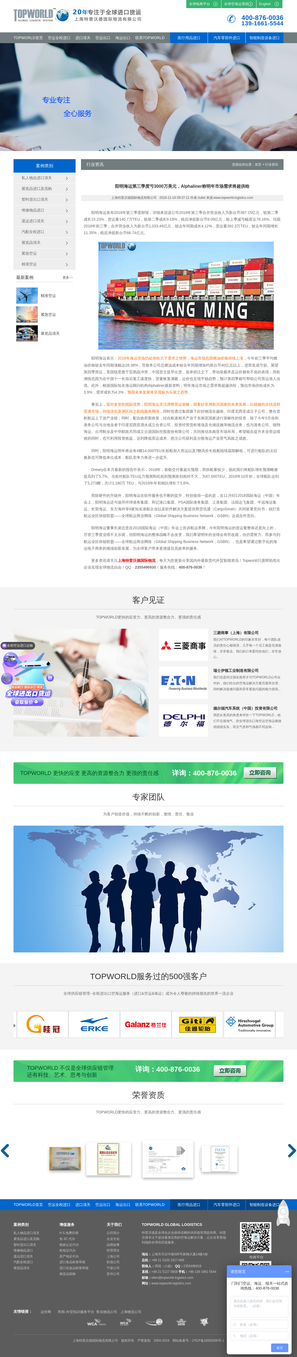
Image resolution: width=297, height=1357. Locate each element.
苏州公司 (113, 1274)
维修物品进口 (23, 1250)
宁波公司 (113, 1268)
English (265, 4)
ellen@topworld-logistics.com (172, 1278)
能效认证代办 (69, 1245)
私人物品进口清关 (26, 1233)
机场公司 (113, 1262)
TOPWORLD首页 (28, 38)
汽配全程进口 (23, 1262)
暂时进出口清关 (25, 1245)
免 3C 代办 (67, 1239)
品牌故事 (113, 1245)
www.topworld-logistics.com (171, 1283)
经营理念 (113, 1250)
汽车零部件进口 (227, 38)
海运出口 (122, 38)
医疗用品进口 (189, 38)
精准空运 (48, 295)
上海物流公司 (130, 1312)
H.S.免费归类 (69, 1233)
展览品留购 (67, 1274)
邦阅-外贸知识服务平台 (76, 1312)
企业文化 (113, 1239)
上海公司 (113, 1256)
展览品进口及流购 (26, 1239)
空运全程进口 (59, 38)
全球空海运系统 (236, 4)
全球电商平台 (199, 4)
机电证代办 (67, 1250)
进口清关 (82, 38)
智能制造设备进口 (264, 38)
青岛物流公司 (106, 1312)
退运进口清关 (23, 1256)
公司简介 (113, 1233)
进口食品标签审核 (72, 1262)
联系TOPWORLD (150, 38)
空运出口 (102, 38)
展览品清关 (50, 333)
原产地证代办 (69, 1256)
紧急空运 (48, 314)
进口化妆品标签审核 (74, 1268)
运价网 (45, 1312)
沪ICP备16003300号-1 (208, 1340)
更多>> (68, 277)
